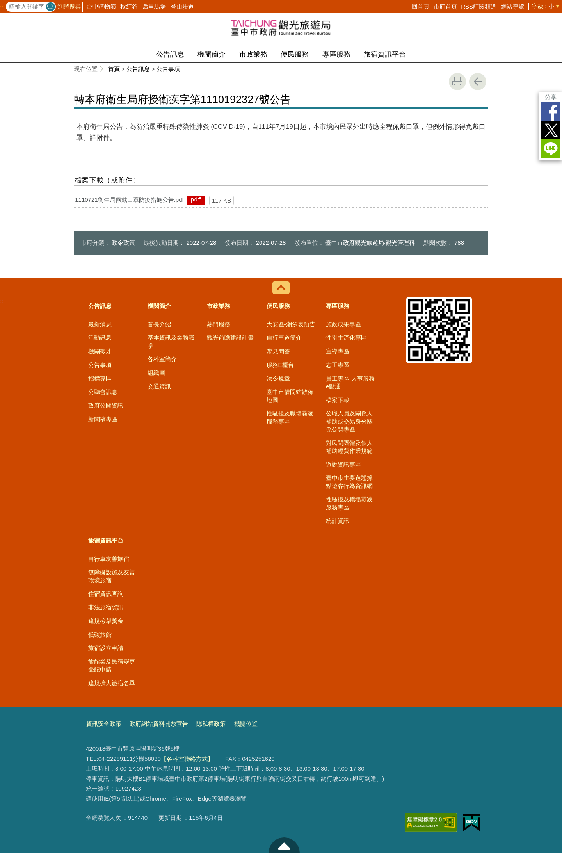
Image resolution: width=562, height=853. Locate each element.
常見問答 (278, 351)
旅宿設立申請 (105, 648)
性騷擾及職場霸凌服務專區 (290, 417)
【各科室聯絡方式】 (187, 758)
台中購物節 (101, 6)
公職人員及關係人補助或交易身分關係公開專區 (349, 421)
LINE (550, 148)
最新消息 (100, 324)
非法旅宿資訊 (105, 607)
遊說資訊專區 (343, 464)
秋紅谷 (129, 6)
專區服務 (336, 54)
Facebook (550, 111)
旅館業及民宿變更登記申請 (111, 665)
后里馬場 (154, 6)
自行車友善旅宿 (108, 559)
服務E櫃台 (280, 365)
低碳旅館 (100, 634)
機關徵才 (100, 351)
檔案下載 (337, 400)
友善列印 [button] (457, 81)
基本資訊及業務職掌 (171, 341)
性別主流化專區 (346, 337)
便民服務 (295, 54)
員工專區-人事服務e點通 (350, 382)
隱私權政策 (211, 723)
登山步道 (182, 6)
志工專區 (337, 365)
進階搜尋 (69, 6)
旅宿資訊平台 (385, 54)
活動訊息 (100, 337)
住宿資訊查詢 (105, 593)
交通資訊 (159, 386)
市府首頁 (445, 6)
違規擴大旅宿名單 (111, 683)
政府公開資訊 (105, 405)
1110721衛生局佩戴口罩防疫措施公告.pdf (129, 199)
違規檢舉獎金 (105, 621)
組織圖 (156, 372)
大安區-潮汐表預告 (291, 324)
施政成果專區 (343, 324)
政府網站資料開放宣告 (159, 723)
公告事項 (168, 69)
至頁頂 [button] (284, 845)
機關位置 (246, 723)
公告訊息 (170, 54)
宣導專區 (337, 351)
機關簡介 (211, 54)
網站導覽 (512, 6)
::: (2, 5)
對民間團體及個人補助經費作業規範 (349, 447)
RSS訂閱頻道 (478, 6)
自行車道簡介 (284, 337)
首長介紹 (159, 324)
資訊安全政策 (103, 723)
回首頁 (420, 6)
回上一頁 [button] (477, 81)
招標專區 (100, 378)
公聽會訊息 (102, 391)
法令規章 (278, 378)
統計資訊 (337, 520)
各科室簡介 (162, 359)
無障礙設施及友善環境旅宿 (111, 576)
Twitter (550, 130)
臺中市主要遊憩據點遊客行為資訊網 (349, 481)
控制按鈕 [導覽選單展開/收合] (281, 287)
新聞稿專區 (102, 419)
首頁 (114, 69)
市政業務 (253, 54)
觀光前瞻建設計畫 (230, 337)
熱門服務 (218, 324)
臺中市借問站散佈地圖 (290, 395)
